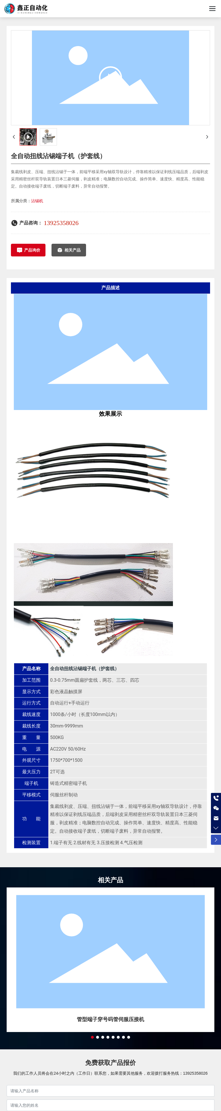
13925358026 (61, 222)
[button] (92, 1037)
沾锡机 (37, 201)
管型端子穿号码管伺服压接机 (110, 1019)
